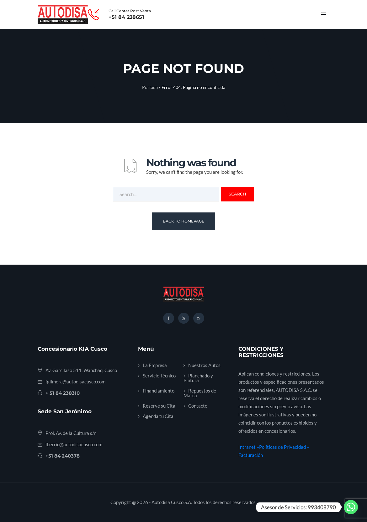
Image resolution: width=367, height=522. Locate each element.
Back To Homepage (183, 221)
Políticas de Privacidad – (284, 447)
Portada (150, 87)
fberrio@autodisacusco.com (73, 444)
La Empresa (155, 365)
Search (237, 193)
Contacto (197, 406)
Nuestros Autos (204, 365)
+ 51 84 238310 (62, 393)
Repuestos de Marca (200, 393)
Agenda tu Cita (158, 416)
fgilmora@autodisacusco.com (75, 381)
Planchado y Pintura (198, 378)
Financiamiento (158, 390)
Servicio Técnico (159, 375)
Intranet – (248, 447)
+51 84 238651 (126, 17)
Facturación (250, 455)
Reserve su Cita (159, 406)
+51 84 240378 (62, 456)
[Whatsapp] (351, 507)
